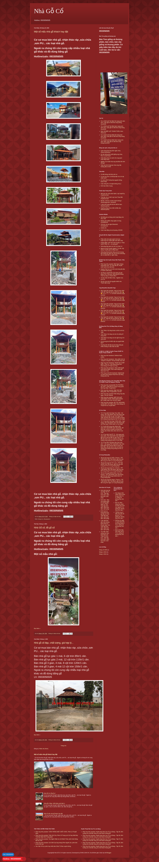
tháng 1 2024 (102, 552)
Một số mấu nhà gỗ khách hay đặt (51, 31)
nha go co (40, 519)
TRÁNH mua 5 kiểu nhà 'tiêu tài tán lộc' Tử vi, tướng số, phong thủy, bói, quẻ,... (119, 515)
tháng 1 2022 (102, 554)
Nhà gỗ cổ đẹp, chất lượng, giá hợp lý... (53, 642)
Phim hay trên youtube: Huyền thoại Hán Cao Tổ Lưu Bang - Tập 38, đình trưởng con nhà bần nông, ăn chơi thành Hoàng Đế (103, 836)
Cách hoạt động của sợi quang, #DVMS (111, 230)
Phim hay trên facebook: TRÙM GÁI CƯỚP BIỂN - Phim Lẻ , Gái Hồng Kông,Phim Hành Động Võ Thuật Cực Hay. (113, 364)
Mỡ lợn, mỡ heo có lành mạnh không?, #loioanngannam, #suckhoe (111, 201)
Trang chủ (63, 745)
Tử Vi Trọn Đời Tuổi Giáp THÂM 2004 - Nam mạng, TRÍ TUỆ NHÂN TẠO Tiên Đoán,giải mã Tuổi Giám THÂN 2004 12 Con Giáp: (113, 422)
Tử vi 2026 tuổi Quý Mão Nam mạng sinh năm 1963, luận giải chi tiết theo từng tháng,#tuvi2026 (112, 141)
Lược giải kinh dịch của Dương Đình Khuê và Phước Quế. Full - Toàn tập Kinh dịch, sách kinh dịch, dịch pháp (105, 525)
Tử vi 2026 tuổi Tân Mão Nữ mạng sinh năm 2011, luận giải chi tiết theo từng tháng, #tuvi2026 (113, 122)
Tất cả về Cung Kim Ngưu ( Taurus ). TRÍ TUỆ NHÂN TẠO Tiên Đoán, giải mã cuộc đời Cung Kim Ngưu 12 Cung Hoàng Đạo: (112, 481)
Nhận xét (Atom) (43, 748)
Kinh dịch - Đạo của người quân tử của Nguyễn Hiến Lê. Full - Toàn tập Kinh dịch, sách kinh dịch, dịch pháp (105, 504)
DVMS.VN (103, 228)
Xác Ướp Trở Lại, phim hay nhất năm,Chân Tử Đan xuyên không (53, 846)
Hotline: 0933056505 (12, 859)
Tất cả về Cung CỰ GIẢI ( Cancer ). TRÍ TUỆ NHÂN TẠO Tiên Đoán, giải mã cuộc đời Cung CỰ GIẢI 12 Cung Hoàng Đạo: (112, 459)
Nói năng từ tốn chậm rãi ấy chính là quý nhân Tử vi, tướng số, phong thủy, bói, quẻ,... (120, 496)
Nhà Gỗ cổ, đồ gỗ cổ (44, 527)
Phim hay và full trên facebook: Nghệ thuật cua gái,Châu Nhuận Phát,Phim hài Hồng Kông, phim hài (112, 374)
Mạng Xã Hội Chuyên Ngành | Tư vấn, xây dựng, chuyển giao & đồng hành (112, 249)
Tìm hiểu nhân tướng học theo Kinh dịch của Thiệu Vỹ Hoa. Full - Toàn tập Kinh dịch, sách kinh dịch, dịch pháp (105, 537)
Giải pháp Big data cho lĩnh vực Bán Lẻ (111, 246)
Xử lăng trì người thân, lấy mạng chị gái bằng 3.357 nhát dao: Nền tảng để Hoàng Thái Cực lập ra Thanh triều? (112, 274)
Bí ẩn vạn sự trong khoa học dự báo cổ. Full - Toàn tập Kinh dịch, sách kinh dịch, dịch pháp (105, 514)
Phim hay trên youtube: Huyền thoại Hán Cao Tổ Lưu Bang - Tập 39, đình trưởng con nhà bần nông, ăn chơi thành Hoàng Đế (103, 832)
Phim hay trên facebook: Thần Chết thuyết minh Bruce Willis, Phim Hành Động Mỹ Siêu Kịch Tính (112, 369)
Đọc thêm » (37, 628)
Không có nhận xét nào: (55, 516)
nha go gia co (47, 519)
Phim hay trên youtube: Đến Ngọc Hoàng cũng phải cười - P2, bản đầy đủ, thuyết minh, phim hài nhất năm (112, 265)
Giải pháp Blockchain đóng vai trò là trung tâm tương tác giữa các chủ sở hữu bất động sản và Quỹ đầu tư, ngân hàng (113, 253)
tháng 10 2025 (103, 550)
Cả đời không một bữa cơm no (109, 174)
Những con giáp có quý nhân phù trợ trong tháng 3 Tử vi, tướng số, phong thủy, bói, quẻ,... (119, 524)
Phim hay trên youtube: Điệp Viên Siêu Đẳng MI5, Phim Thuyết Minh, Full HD (111, 391)
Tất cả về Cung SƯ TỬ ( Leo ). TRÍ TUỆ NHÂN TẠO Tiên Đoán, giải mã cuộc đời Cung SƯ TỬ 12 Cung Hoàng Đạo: (112, 464)
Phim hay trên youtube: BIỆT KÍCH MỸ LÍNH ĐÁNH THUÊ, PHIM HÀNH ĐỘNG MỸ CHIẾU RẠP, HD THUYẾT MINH (112, 399)
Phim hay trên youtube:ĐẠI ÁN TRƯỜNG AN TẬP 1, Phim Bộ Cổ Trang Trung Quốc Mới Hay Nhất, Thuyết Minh (112, 386)
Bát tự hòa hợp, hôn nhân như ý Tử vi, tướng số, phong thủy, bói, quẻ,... (119, 533)
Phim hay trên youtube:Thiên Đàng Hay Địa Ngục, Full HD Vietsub (113, 394)
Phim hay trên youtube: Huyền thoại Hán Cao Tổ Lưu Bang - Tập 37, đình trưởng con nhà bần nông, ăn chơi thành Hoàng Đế (103, 839)
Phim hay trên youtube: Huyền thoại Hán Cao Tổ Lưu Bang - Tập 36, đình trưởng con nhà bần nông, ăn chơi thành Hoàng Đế (103, 843)
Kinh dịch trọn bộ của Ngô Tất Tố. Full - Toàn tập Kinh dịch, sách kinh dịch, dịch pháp (105, 494)
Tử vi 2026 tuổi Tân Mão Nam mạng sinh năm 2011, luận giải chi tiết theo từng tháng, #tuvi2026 (113, 127)
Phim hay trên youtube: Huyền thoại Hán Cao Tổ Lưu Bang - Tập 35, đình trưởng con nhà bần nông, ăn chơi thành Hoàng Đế (103, 847)
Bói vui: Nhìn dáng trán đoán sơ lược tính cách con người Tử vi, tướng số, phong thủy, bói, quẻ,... (120, 506)
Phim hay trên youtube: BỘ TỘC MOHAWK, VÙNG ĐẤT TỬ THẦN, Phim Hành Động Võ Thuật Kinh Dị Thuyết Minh (113, 404)
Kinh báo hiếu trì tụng (107, 186)
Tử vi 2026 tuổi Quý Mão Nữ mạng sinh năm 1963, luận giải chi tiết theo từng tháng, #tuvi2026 (113, 136)
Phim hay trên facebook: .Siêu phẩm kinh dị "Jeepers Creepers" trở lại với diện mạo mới (113, 359)
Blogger (109, 852)
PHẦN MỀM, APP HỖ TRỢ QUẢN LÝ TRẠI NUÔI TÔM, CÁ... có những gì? (113, 243)
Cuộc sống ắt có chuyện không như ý (111, 183)
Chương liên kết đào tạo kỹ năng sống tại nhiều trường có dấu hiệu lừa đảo (112, 345)
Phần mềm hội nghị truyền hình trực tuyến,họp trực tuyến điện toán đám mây (112, 239)
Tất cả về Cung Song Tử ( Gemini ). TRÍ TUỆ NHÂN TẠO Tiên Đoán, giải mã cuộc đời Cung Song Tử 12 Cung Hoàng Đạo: (112, 469)
